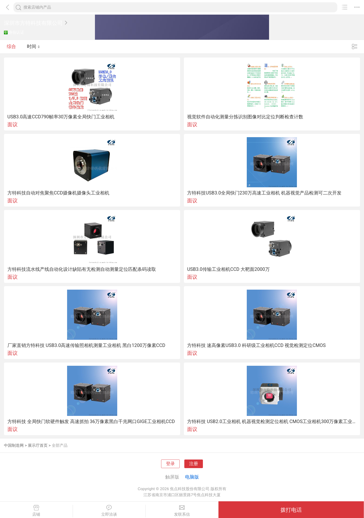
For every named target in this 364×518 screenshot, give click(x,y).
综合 (11, 46)
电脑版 (192, 477)
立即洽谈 (109, 511)
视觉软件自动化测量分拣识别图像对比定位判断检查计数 (245, 116)
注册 (193, 463)
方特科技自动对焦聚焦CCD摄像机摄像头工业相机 (58, 193)
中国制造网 (14, 445)
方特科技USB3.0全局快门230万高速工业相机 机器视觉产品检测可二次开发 (264, 193)
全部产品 (60, 445)
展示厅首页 (38, 445)
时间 (33, 46)
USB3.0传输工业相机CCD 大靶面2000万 (228, 269)
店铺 (36, 511)
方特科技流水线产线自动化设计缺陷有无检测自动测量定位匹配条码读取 (81, 269)
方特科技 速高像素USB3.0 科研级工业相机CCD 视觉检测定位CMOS (256, 345)
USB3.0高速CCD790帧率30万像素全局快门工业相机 (61, 116)
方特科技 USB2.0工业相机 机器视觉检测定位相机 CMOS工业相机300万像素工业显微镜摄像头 (272, 421)
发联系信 (182, 511)
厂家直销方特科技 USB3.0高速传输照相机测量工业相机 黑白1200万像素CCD (86, 345)
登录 (170, 463)
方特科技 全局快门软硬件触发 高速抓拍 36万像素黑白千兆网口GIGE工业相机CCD (91, 421)
